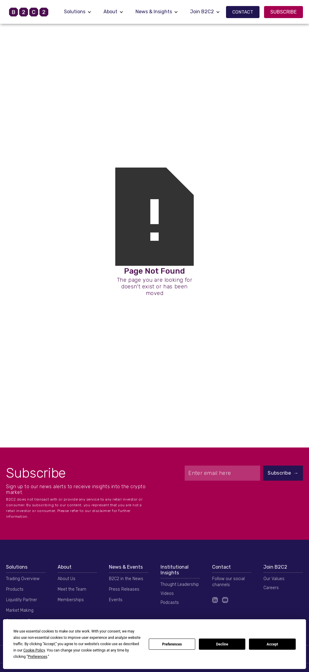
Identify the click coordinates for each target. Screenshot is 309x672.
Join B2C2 (202, 11)
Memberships (71, 599)
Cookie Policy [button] (34, 650)
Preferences (172, 644)
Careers (271, 587)
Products (15, 589)
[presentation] (244, 495)
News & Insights (153, 11)
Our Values (274, 578)
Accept (272, 644)
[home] (32, 12)
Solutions (74, 11)
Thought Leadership (180, 584)
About (110, 11)
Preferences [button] (37, 657)
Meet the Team (72, 589)
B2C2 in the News (126, 578)
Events (116, 599)
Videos (167, 593)
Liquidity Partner (21, 599)
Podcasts (170, 602)
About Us (66, 578)
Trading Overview (23, 578)
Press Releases (124, 589)
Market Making (19, 610)
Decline (222, 644)
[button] (77, 12)
